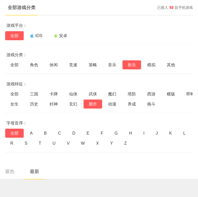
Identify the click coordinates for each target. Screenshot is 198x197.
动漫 (112, 104)
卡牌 (54, 94)
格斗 (151, 104)
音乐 (112, 65)
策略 (93, 65)
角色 (34, 65)
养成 (132, 104)
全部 (14, 36)
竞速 (73, 65)
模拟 (151, 65)
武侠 (93, 94)
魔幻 (112, 94)
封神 (54, 104)
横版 (171, 94)
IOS (36, 35)
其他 (171, 65)
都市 (93, 104)
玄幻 (73, 104)
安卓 (60, 36)
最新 (34, 171)
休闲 (54, 65)
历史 (34, 104)
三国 (34, 94)
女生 (14, 104)
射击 (132, 65)
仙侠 (73, 94)
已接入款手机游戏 (175, 7)
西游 (151, 94)
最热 (9, 171)
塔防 (132, 94)
